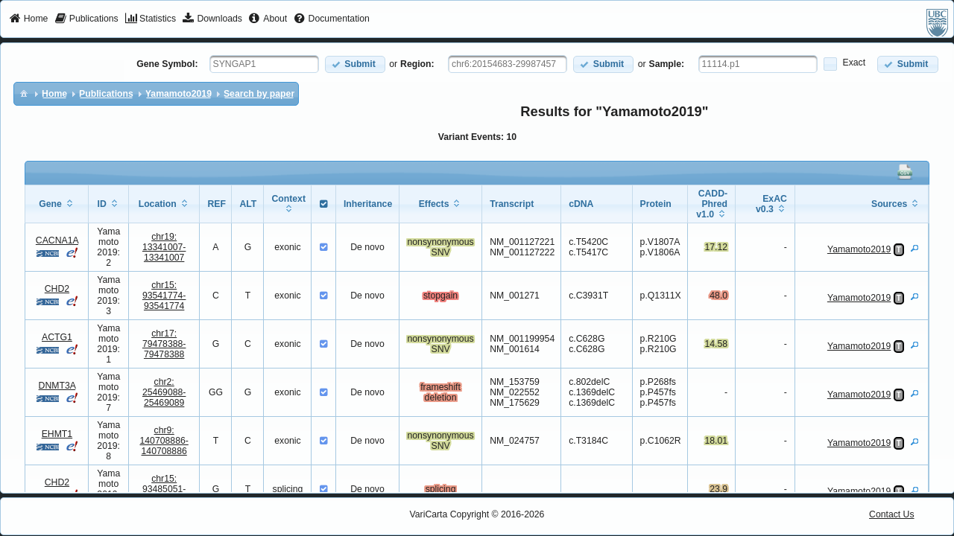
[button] (355, 64)
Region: (417, 64)
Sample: (667, 64)
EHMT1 (57, 434)
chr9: (164, 440)
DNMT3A (57, 385)
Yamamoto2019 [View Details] (859, 249)
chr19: (164, 247)
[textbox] (264, 64)
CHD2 (57, 289)
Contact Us (891, 514)
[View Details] (914, 248)
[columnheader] (57, 204)
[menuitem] (28, 19)
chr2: (164, 392)
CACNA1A (57, 240)
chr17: (164, 344)
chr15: (164, 295)
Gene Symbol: (167, 64)
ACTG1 (57, 337)
